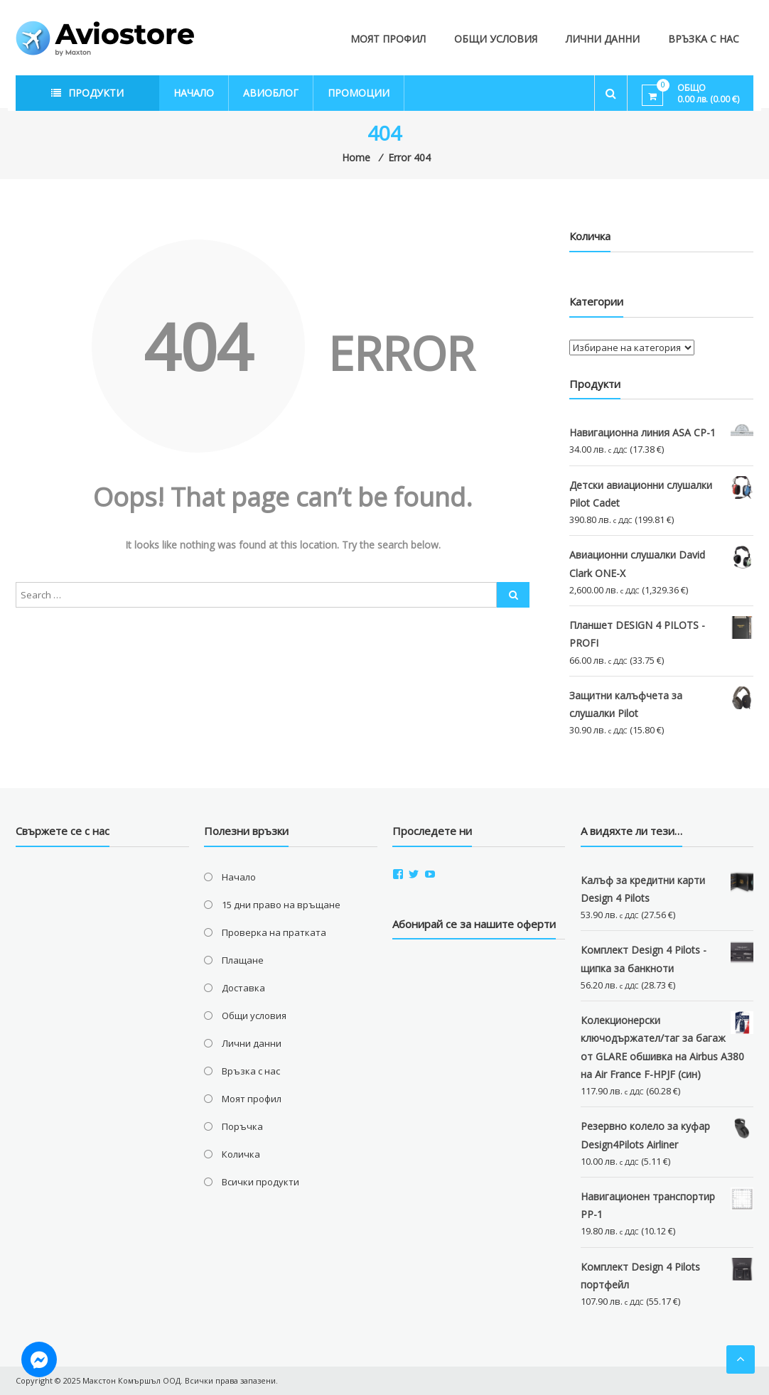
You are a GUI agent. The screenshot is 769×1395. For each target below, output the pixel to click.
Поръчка (242, 1126)
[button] (105, 38)
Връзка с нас (703, 38)
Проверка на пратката (274, 932)
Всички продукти (260, 1181)
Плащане (243, 960)
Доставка (243, 987)
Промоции (358, 92)
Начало (193, 92)
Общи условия (495, 38)
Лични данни (603, 38)
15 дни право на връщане (281, 904)
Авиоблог (271, 92)
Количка (241, 1154)
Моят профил (388, 38)
